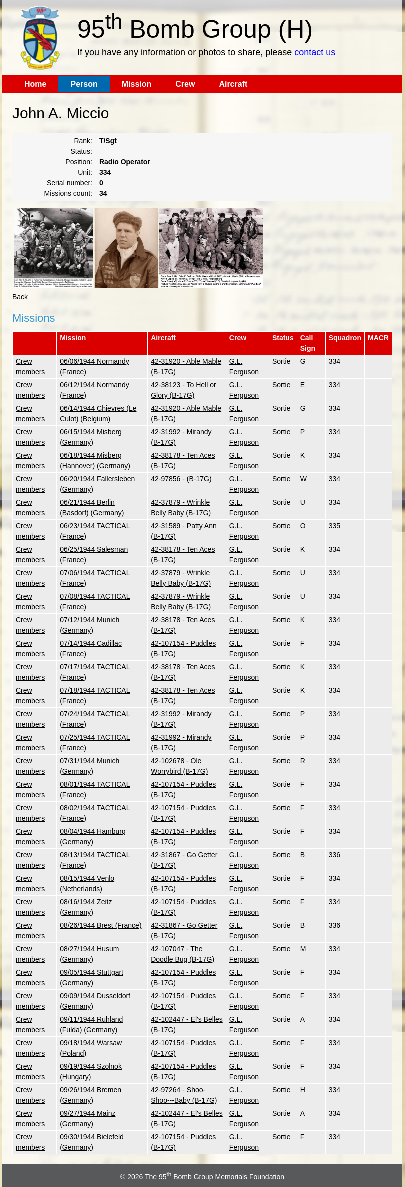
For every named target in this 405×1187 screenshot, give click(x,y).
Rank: (83, 141)
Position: (79, 162)
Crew (185, 84)
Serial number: (69, 183)
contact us (315, 52)
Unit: (85, 172)
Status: (81, 151)
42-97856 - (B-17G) (181, 479)
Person (84, 84)
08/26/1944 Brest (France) (101, 925)
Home (35, 84)
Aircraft (233, 84)
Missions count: (68, 193)
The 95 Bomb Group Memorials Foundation (214, 1177)
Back (20, 297)
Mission (137, 84)
